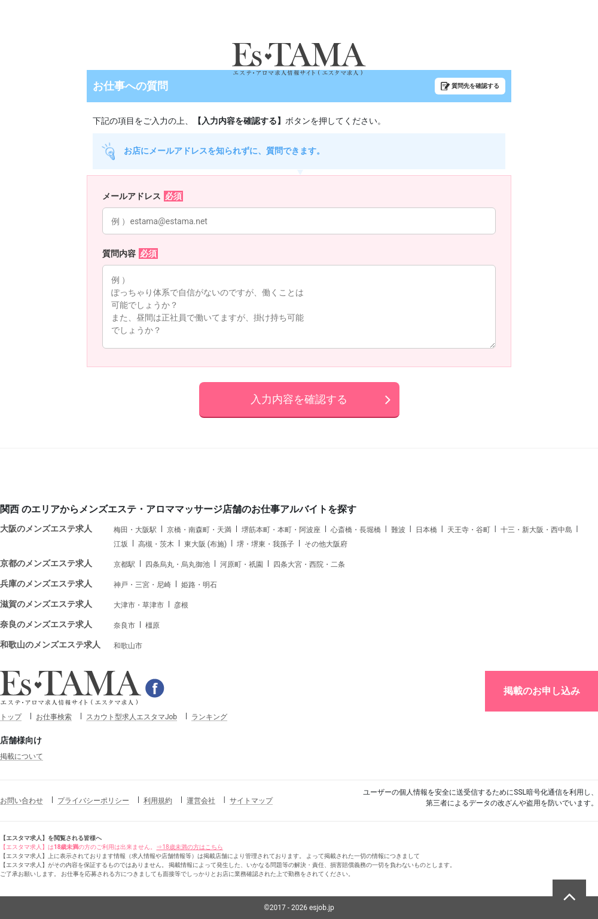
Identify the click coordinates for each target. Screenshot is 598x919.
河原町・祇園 (241, 564)
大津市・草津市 (139, 605)
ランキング (209, 717)
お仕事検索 (54, 717)
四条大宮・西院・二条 (309, 564)
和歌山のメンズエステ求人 (50, 644)
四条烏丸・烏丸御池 (177, 564)
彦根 (181, 605)
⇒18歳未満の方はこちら (189, 847)
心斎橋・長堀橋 (356, 530)
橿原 (152, 625)
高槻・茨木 (156, 544)
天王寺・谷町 (468, 530)
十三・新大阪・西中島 (536, 530)
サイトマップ (251, 800)
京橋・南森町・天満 (199, 530)
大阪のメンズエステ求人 (46, 528)
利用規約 (158, 800)
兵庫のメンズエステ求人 (46, 583)
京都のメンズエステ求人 (46, 563)
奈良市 (124, 625)
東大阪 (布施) (205, 544)
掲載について (21, 756)
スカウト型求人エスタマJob (131, 717)
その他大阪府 (325, 544)
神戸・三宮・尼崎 (142, 585)
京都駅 (124, 564)
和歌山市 (128, 646)
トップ (11, 717)
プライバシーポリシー (93, 800)
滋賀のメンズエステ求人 (46, 604)
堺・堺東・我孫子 (265, 544)
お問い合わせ (21, 800)
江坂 (121, 544)
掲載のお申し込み (542, 691)
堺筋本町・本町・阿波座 (281, 530)
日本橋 (426, 530)
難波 (398, 530)
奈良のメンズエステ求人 (46, 624)
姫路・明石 (199, 585)
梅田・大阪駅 (135, 530)
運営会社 (201, 800)
